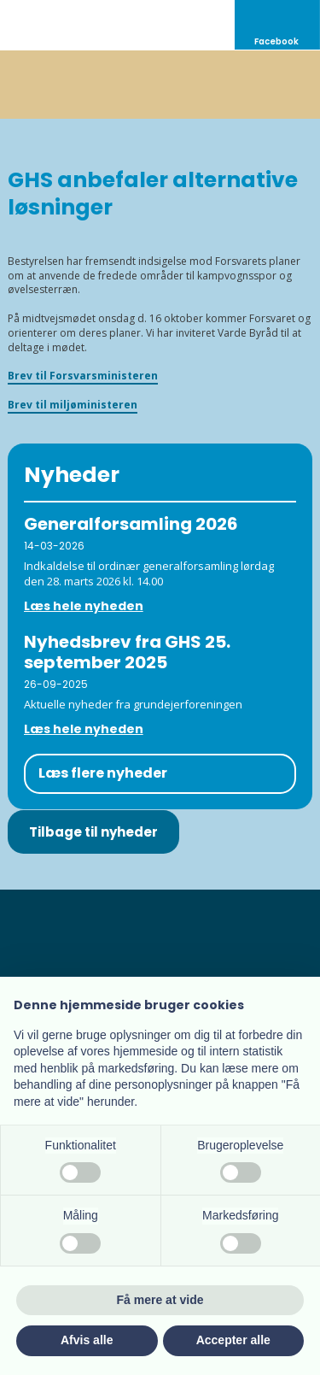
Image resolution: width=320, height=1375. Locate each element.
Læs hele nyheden (83, 605)
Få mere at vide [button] (160, 1300)
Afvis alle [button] (87, 1340)
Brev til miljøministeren (72, 404)
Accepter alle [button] (233, 1340)
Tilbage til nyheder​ (93, 832)
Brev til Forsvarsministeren (83, 375)
